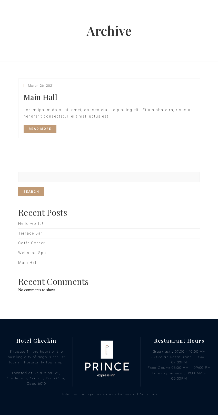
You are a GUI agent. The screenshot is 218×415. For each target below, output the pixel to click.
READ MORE (40, 129)
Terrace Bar (30, 233)
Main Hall (40, 97)
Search (31, 192)
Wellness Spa (32, 253)
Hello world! (30, 223)
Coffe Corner (31, 243)
